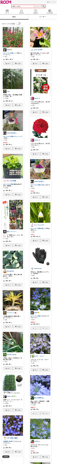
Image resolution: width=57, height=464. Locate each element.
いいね (18, 63)
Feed (7, 11)
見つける (21, 11)
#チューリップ (18, 136)
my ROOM (50, 11)
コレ (9, 63)
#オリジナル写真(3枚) (37, 228)
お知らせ (36, 11)
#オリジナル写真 (8, 53)
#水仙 (43, 185)
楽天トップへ (51, 2)
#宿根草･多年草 (8, 441)
